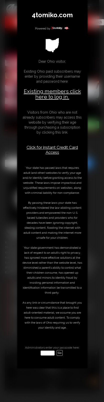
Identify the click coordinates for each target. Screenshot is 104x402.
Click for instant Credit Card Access (52, 150)
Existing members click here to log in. (52, 94)
